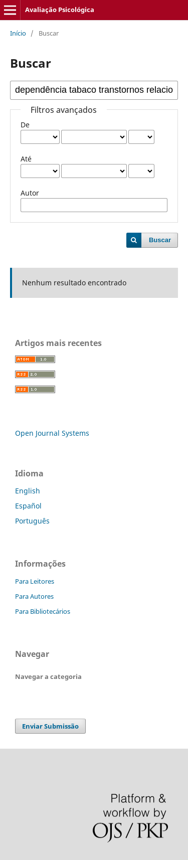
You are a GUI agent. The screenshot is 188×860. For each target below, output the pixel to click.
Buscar (160, 240)
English (27, 490)
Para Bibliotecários (42, 611)
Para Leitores (34, 581)
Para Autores (34, 596)
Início (18, 33)
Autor (30, 193)
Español (28, 505)
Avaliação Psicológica (59, 9)
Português (32, 521)
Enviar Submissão (50, 726)
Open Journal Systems (52, 433)
